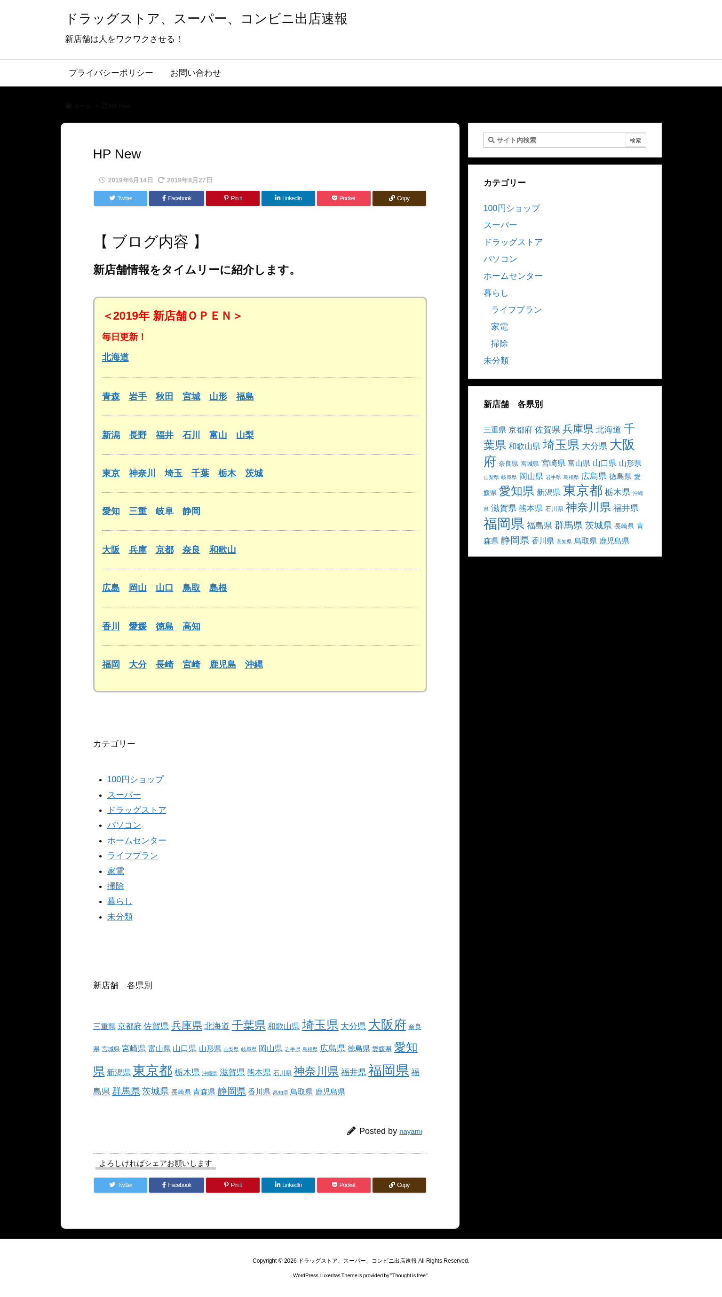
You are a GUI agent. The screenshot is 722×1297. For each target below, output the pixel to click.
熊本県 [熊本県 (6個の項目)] (259, 1072)
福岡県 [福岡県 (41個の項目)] (388, 1070)
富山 (218, 435)
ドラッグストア (137, 810)
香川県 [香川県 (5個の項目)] (259, 1092)
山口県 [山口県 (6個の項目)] (185, 1048)
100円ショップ (135, 779)
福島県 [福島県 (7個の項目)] (539, 525)
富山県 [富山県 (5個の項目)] (159, 1049)
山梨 (245, 435)
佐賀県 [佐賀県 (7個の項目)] (156, 1026)
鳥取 (191, 588)
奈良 (191, 550)
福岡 (111, 664)
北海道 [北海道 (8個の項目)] (217, 1026)
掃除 (115, 886)
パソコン (124, 825)
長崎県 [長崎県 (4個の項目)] (181, 1092)
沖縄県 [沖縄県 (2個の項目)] (209, 1073)
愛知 (111, 511)
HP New (120, 106)
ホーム (82, 106)
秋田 (165, 396)
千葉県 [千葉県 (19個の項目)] (249, 1025)
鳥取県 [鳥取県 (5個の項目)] (301, 1092)
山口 (165, 588)
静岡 (191, 511)
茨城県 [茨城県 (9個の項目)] (155, 1091)
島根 (218, 588)
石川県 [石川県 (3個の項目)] (282, 1073)
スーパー (124, 795)
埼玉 (173, 473)
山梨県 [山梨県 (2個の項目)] (231, 1049)
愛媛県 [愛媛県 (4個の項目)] (382, 1049)
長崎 (165, 664)
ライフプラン (132, 855)
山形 (218, 396)
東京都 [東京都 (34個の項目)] (152, 1070)
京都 (165, 550)
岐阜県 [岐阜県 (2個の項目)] (249, 1049)
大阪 (111, 550)
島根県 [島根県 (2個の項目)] (310, 1049)
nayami (410, 1131)
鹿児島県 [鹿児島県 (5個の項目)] (330, 1092)
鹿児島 (222, 664)
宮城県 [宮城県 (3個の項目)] (111, 1049)
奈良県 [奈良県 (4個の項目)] (508, 463)
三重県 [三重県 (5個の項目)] (104, 1026)
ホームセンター (137, 840)
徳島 (165, 626)
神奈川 (142, 473)
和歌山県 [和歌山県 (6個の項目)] (284, 1026)
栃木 (227, 473)
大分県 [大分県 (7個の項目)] (353, 1026)
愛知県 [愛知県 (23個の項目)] (516, 490)
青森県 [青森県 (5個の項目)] (204, 1092)
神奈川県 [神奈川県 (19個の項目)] (316, 1071)
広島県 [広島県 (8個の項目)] (332, 1048)
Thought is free (409, 1275)
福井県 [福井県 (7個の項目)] (353, 1072)
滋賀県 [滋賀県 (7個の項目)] (232, 1072)
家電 (115, 871)
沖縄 (254, 664)
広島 (111, 588)
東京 (111, 473)
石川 (191, 435)
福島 (245, 396)
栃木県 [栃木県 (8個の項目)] (187, 1072)
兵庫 (138, 550)
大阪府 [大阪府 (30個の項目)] (387, 1024)
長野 (138, 435)
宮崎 (191, 664)
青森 (111, 396)
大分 (138, 664)
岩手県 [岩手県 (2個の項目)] (293, 1049)
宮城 (191, 396)
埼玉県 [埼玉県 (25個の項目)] (320, 1024)
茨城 (254, 473)
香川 (111, 626)
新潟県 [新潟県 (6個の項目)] (119, 1072)
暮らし (120, 901)
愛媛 (138, 626)
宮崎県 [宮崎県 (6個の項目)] (134, 1048)
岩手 (138, 396)
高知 (191, 626)
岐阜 (165, 511)
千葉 (200, 473)
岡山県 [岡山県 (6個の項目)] (271, 1048)
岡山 (138, 588)
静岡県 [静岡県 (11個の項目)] (232, 1090)
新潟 (111, 435)
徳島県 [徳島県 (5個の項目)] (359, 1049)
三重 (138, 511)
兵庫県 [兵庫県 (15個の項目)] (186, 1025)
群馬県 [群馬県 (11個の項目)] (126, 1090)
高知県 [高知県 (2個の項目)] (280, 1092)
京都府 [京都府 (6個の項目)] (130, 1026)
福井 (165, 435)
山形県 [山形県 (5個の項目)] (210, 1049)
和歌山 (222, 550)
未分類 (120, 916)
